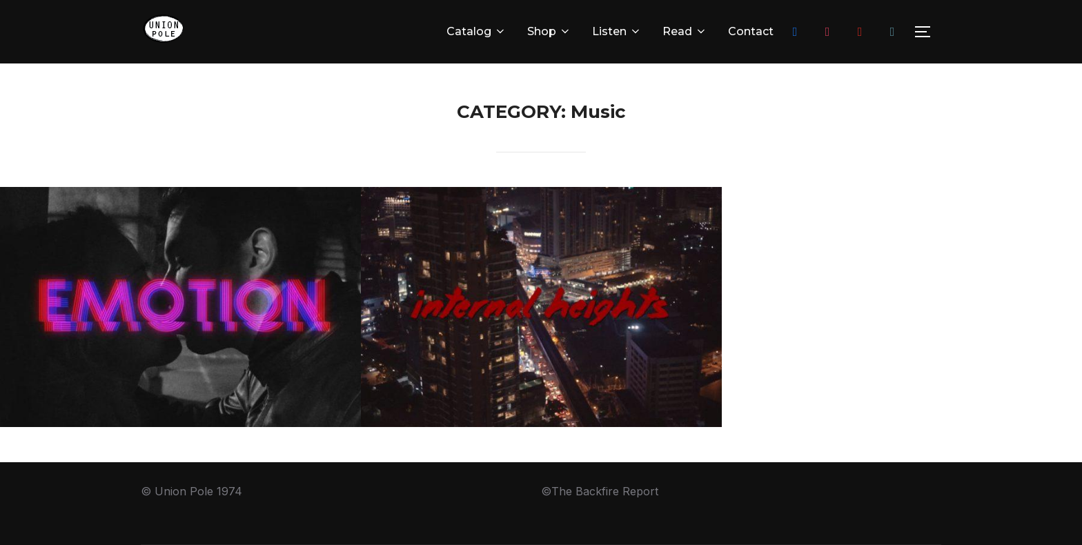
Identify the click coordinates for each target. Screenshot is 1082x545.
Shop (549, 31)
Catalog (476, 31)
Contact (751, 31)
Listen (617, 31)
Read (684, 31)
